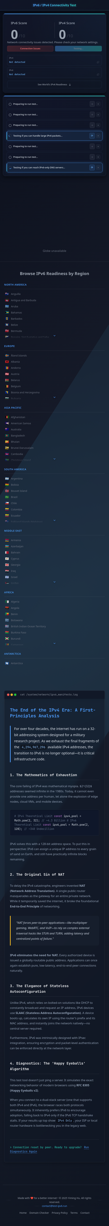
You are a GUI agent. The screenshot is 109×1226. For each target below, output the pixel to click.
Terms (74, 1212)
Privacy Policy (60, 1212)
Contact (84, 1212)
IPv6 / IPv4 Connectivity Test (54, 5)
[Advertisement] (54, 208)
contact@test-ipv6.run (54, 1206)
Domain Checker (39, 1212)
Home (23, 1212)
